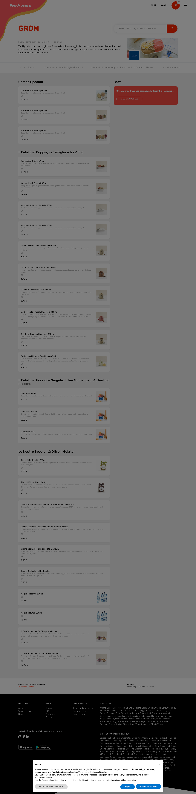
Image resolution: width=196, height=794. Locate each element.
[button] (160, 764)
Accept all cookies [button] (148, 786)
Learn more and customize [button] (51, 786)
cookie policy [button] (101, 772)
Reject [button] (127, 786)
